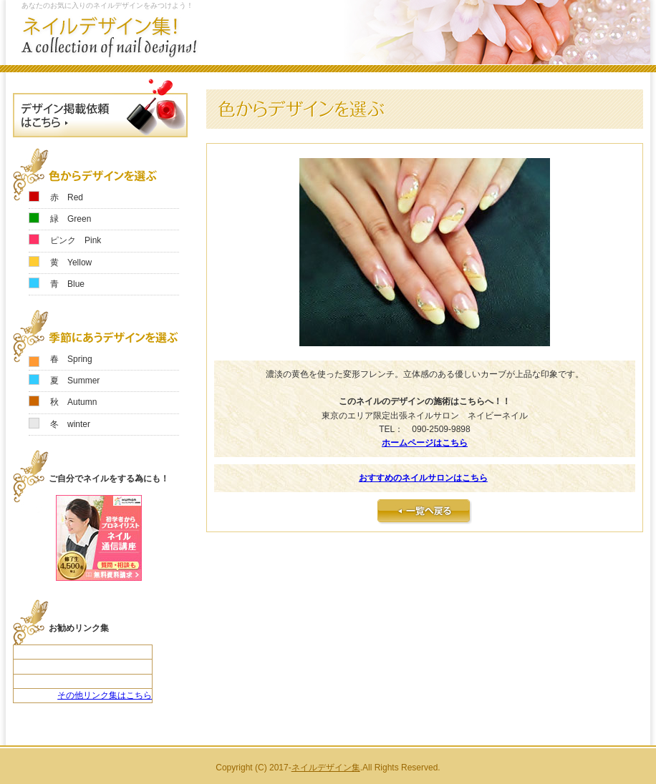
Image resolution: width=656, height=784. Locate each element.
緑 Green (70, 219)
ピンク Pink (75, 240)
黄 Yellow (71, 263)
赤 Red (66, 197)
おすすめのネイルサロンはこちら (423, 478)
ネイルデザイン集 (325, 768)
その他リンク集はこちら (104, 695)
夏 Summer (75, 381)
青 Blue (67, 284)
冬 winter (70, 424)
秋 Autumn (73, 402)
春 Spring (71, 359)
